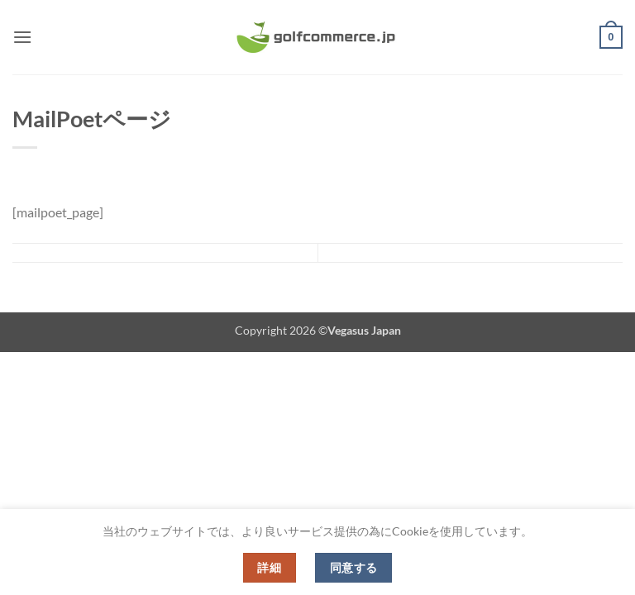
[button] (22, 37)
